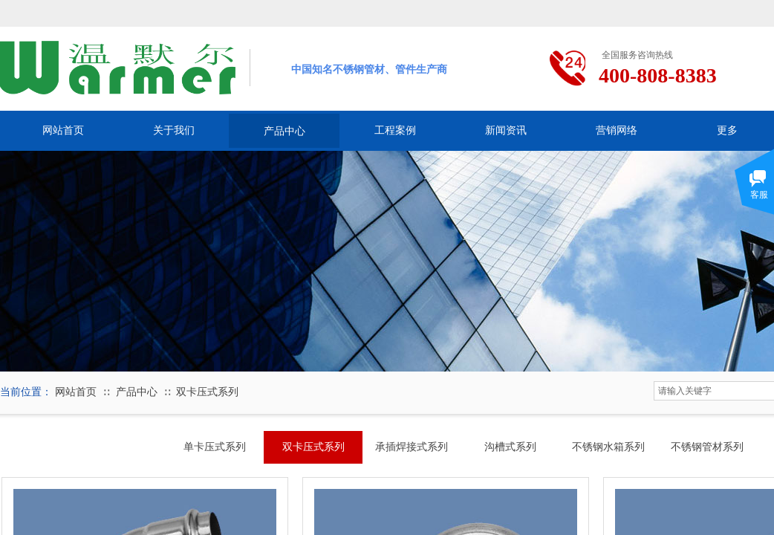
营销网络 (616, 130)
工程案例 (395, 130)
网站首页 (63, 130)
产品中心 (284, 131)
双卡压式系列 (207, 392)
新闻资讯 (506, 130)
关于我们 (174, 130)
